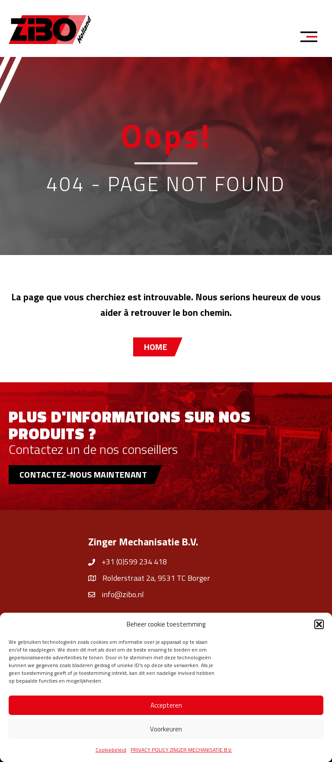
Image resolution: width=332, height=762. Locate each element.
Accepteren (166, 705)
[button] (319, 624)
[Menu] (311, 37)
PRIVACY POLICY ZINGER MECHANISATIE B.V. (181, 750)
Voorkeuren (166, 729)
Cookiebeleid (111, 750)
